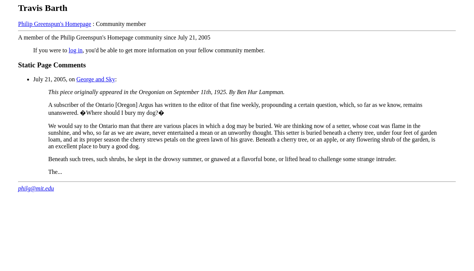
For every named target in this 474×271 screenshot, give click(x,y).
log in (76, 50)
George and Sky (95, 79)
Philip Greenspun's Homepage (54, 24)
